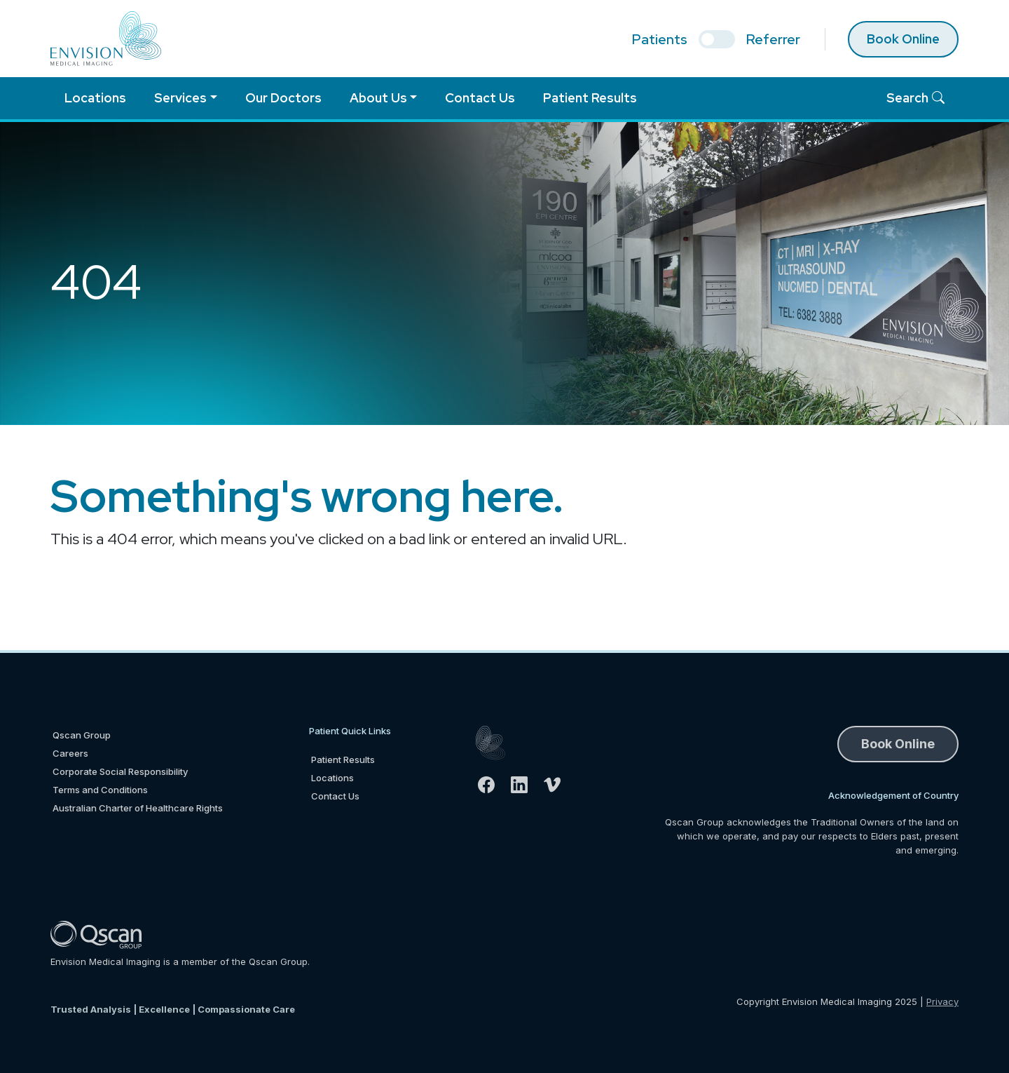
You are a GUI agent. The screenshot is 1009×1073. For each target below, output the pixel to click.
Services (180, 98)
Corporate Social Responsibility (120, 771)
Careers (70, 753)
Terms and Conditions (100, 789)
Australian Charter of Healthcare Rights (138, 808)
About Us (378, 98)
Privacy (942, 1001)
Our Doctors (283, 98)
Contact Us (480, 98)
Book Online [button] (898, 743)
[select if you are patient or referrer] (717, 39)
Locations (95, 98)
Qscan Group (82, 735)
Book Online (903, 39)
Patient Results (590, 98)
